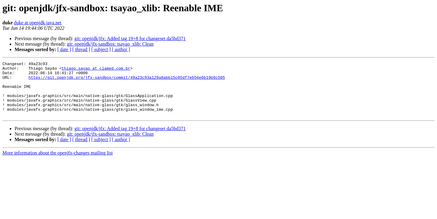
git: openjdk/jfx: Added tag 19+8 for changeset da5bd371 (130, 38)
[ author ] (121, 49)
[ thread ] (81, 49)
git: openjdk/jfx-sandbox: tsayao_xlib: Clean (110, 44)
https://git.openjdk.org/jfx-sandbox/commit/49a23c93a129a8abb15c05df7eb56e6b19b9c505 (127, 81)
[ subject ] (101, 49)
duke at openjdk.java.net (37, 22)
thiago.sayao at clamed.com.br (96, 70)
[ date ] (64, 49)
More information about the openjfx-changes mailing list (57, 163)
